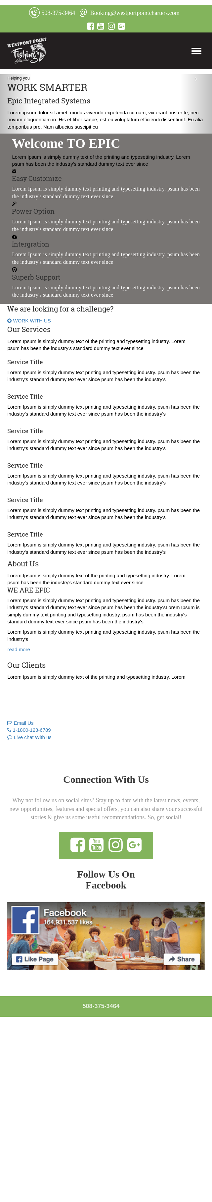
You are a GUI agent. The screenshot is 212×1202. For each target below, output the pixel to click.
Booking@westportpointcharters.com (130, 13)
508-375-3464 (52, 13)
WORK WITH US (29, 320)
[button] (16, 104)
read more (18, 649)
